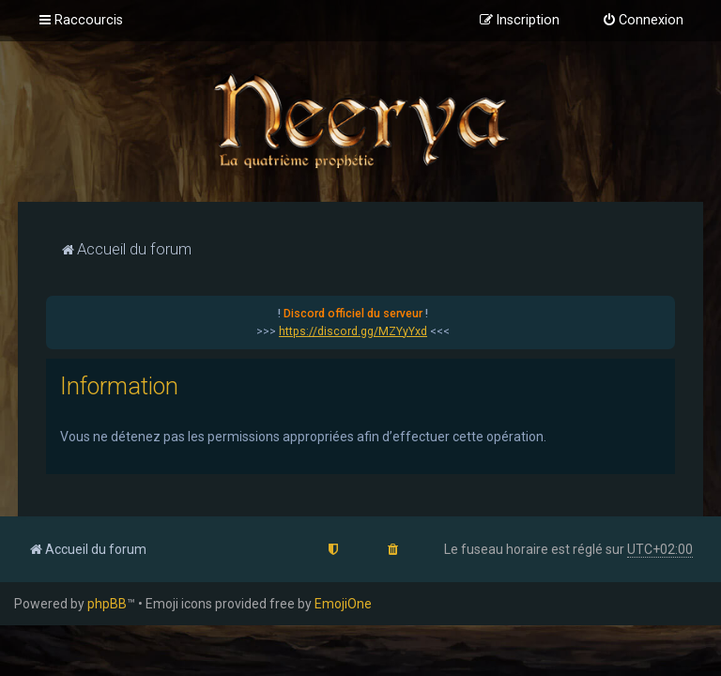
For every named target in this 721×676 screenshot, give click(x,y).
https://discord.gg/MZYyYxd (353, 331)
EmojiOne (343, 603)
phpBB (107, 603)
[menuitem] (642, 21)
